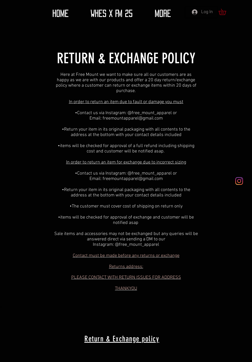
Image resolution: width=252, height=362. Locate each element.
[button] (225, 12)
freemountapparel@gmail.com (133, 118)
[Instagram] (239, 181)
